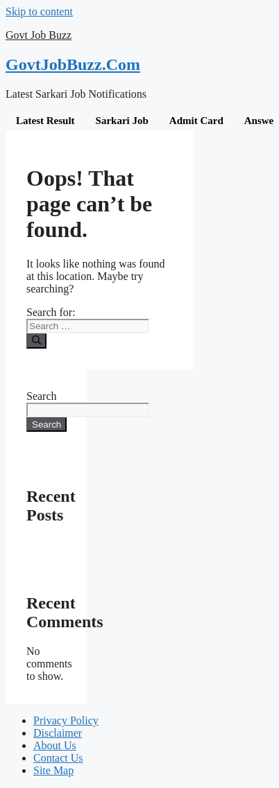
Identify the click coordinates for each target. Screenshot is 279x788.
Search (41, 396)
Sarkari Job (122, 120)
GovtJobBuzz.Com (73, 64)
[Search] (36, 341)
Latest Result (45, 120)
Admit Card (196, 120)
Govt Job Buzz (38, 35)
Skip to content (39, 11)
